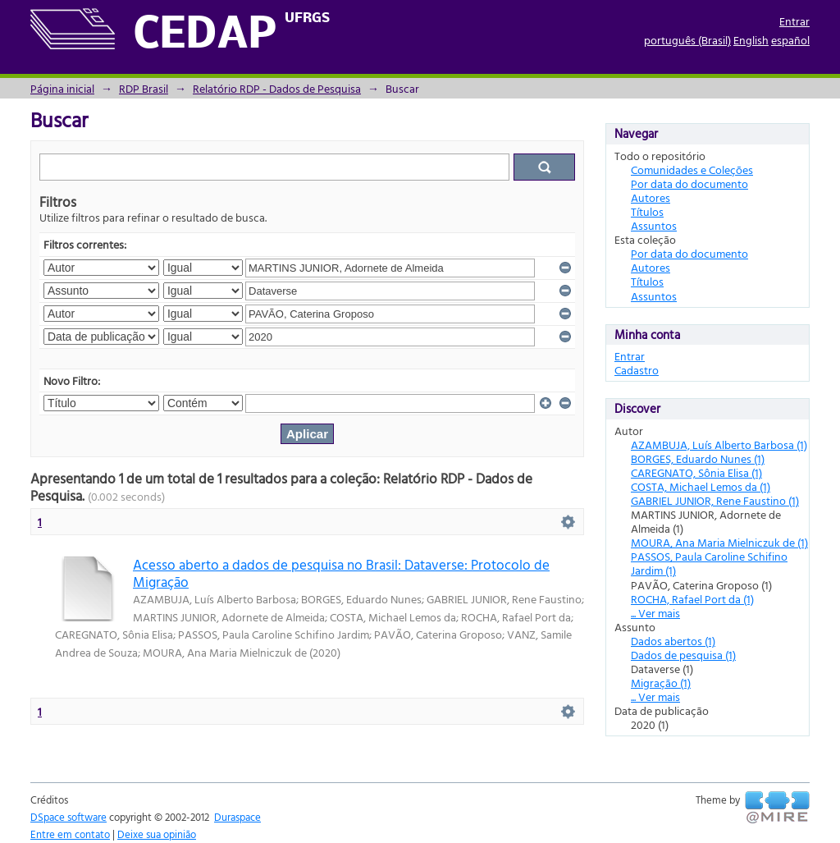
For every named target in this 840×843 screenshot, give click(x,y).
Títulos (647, 211)
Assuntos (654, 225)
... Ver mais (655, 612)
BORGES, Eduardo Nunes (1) (698, 458)
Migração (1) (661, 682)
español (790, 39)
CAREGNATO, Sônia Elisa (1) (696, 472)
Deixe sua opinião (156, 834)
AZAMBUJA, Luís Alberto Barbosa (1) (719, 444)
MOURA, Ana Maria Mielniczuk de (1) (719, 542)
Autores (650, 197)
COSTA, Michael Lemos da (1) (700, 486)
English (751, 39)
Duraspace (237, 817)
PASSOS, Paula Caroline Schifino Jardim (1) (709, 563)
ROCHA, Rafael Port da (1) (692, 598)
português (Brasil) (687, 39)
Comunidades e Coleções (692, 169)
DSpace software (68, 817)
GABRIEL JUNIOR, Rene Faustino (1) (715, 500)
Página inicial (62, 88)
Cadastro (636, 369)
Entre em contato (70, 834)
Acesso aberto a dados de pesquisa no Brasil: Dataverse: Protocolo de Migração (341, 573)
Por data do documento (689, 183)
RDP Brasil (143, 88)
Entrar (794, 21)
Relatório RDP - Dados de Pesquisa (277, 88)
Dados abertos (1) (673, 640)
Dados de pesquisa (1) (683, 654)
